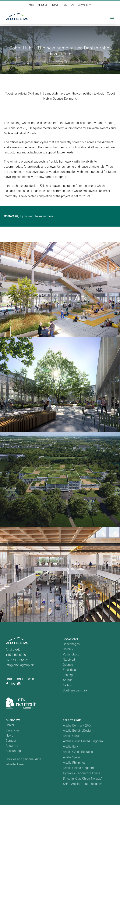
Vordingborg (71, 654)
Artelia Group (71, 736)
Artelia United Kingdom (78, 768)
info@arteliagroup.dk (20, 665)
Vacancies (12, 730)
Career (10, 725)
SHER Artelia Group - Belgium (82, 784)
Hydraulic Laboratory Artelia (81, 773)
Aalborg (68, 685)
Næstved (69, 659)
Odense (68, 664)
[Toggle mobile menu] (112, 17)
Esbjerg (68, 675)
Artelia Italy (70, 746)
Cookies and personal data (23, 759)
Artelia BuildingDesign (77, 730)
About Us (12, 746)
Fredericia (69, 670)
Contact (11, 740)
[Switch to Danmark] (83, 725)
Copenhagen (71, 644)
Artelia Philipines (74, 762)
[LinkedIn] (13, 683)
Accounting (13, 751)
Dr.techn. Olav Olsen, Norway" (82, 778)
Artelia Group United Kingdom (83, 741)
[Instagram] (18, 683)
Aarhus (67, 680)
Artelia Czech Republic (78, 752)
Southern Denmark (75, 690)
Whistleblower (15, 764)
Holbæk (68, 649)
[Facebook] (7, 683)
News (9, 735)
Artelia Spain (71, 757)
